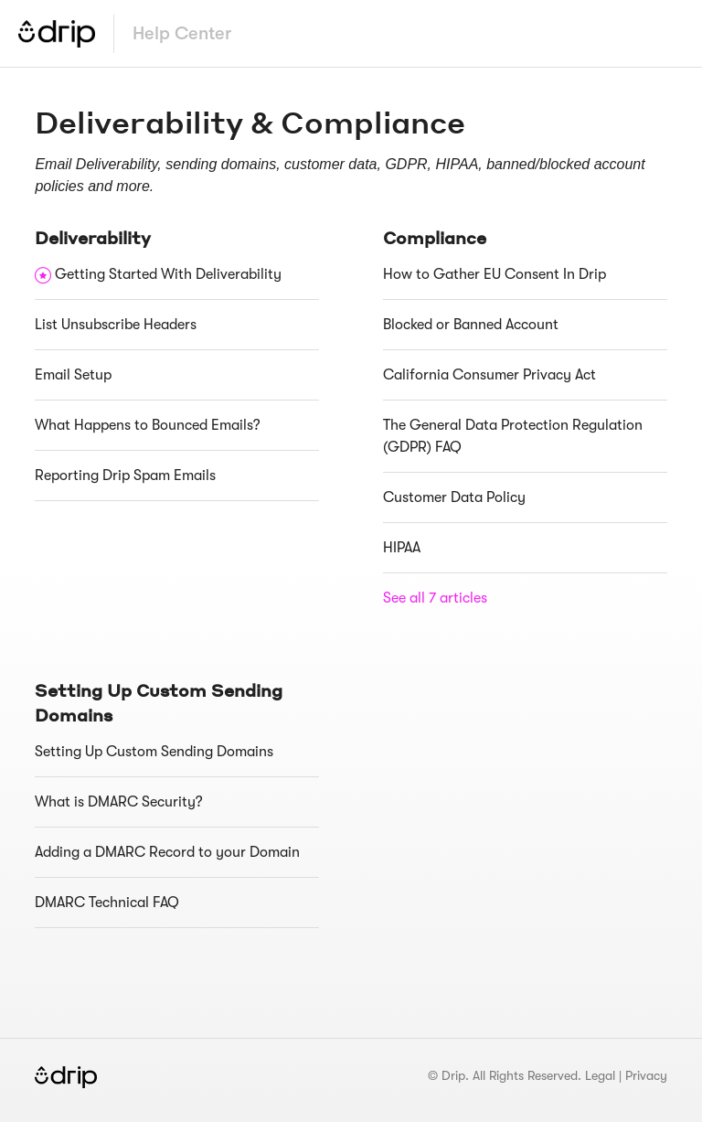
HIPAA (401, 548)
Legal (600, 1075)
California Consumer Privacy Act (489, 375)
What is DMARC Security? (119, 802)
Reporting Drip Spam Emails (125, 475)
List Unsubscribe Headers (116, 324)
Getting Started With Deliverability (168, 274)
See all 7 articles (435, 598)
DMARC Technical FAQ (107, 902)
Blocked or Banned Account (470, 324)
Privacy (646, 1075)
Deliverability (93, 237)
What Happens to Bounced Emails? (148, 425)
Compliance (434, 237)
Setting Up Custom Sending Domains (154, 751)
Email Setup (73, 375)
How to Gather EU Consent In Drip (494, 274)
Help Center (182, 33)
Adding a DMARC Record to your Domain (167, 852)
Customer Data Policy (454, 497)
